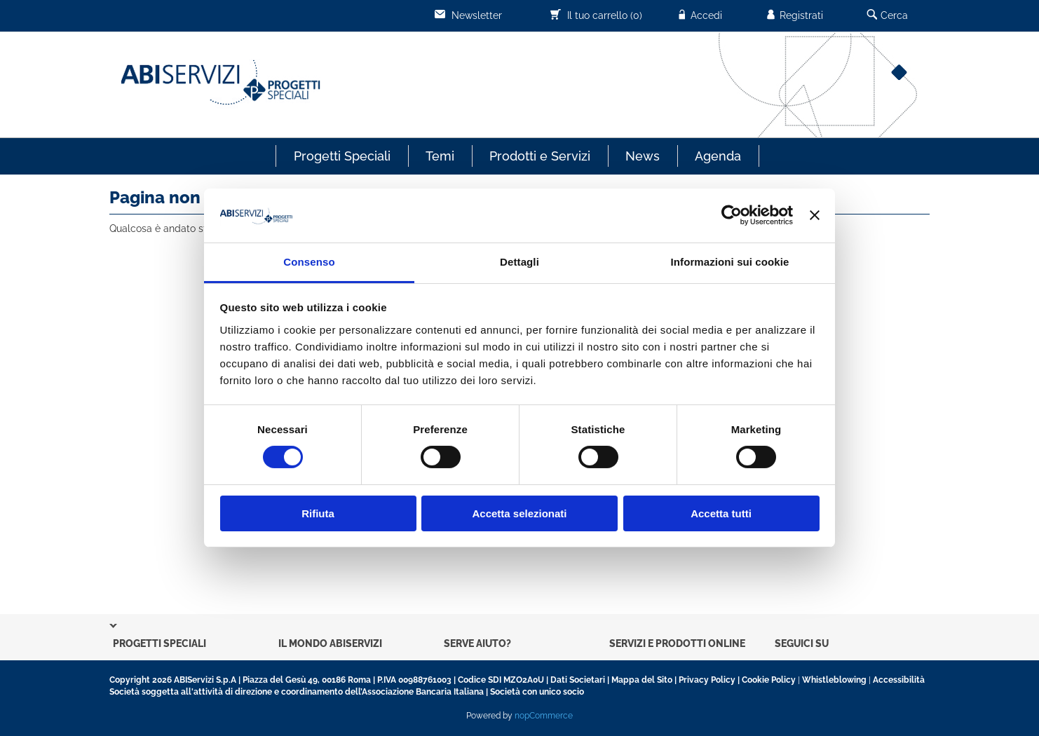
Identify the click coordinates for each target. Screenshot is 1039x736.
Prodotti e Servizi (539, 156)
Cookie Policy (769, 680)
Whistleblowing (834, 680)
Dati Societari (577, 680)
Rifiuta (317, 513)
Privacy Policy (707, 680)
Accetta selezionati (519, 513)
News (642, 156)
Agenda (718, 156)
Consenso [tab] (308, 262)
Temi (440, 156)
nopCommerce (544, 716)
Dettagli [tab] (519, 262)
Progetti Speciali (342, 156)
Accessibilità (899, 680)
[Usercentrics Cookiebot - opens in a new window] (731, 215)
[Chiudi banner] (815, 215)
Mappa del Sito (641, 680)
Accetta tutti (721, 513)
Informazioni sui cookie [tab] (730, 262)
